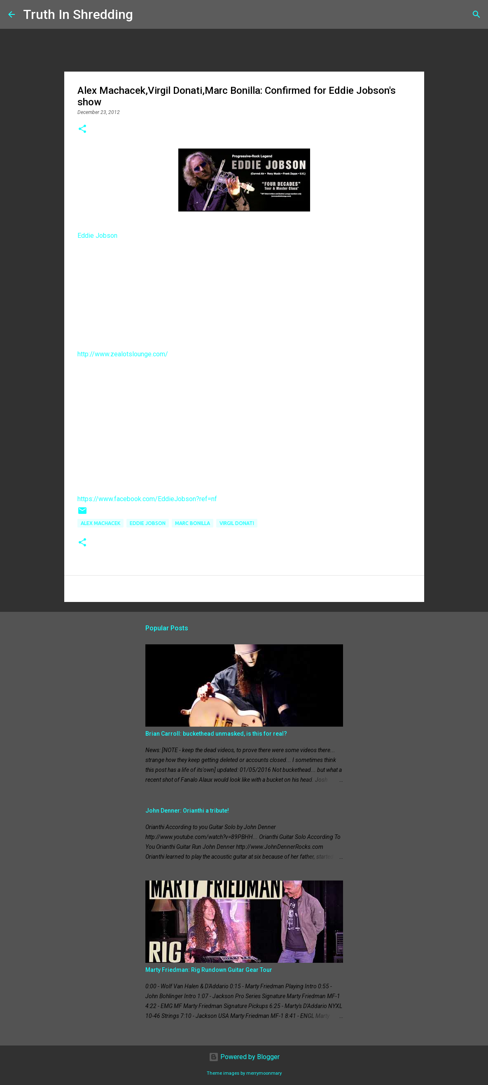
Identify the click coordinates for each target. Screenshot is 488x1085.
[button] (82, 129)
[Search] (144, 14)
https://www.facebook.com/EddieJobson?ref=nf (147, 499)
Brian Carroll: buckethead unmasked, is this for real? (216, 733)
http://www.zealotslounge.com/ (122, 354)
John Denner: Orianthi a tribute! (187, 810)
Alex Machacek (100, 523)
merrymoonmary (264, 1073)
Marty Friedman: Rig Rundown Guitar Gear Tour (208, 970)
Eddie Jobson (97, 235)
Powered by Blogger (244, 1057)
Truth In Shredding (78, 14)
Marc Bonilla (192, 523)
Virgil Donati (236, 523)
